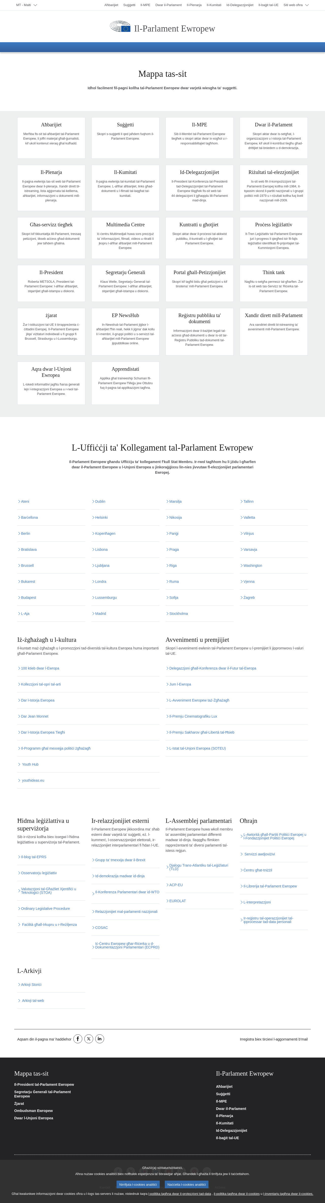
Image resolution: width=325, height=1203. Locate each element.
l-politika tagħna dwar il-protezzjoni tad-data (179, 1194)
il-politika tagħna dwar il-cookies (237, 1194)
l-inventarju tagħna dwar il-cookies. (288, 1194)
